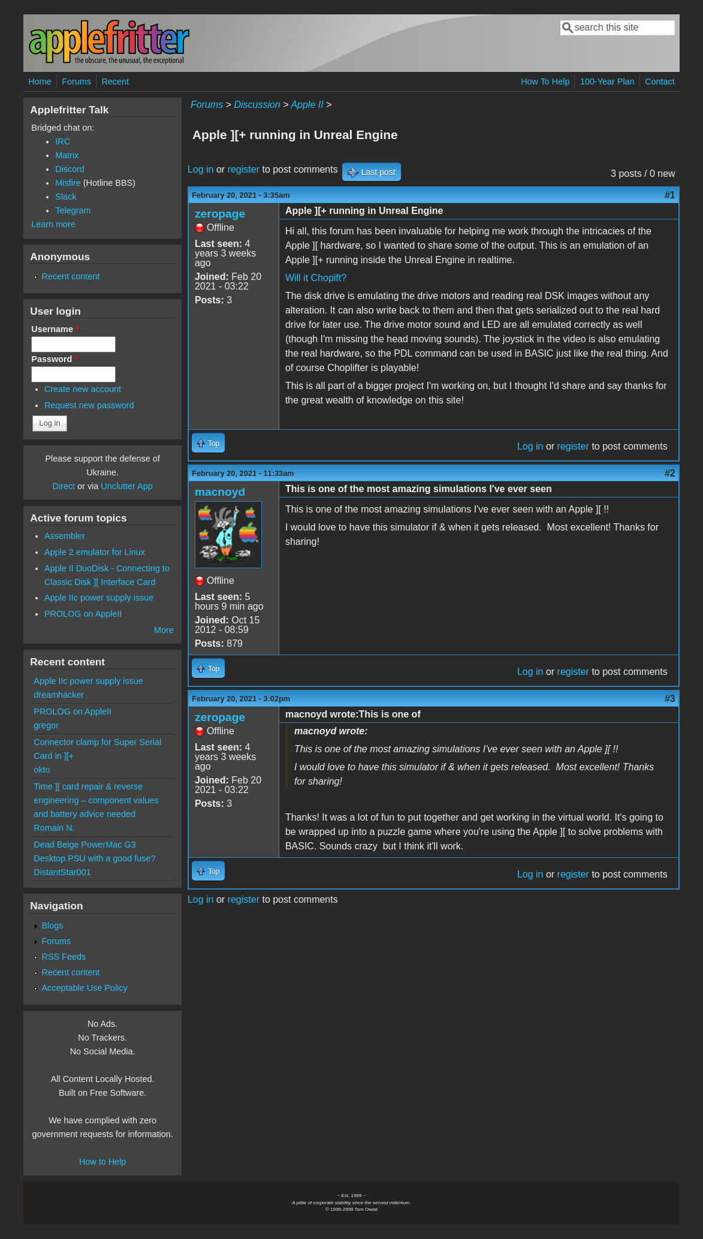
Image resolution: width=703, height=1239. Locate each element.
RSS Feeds (64, 956)
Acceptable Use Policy (85, 988)
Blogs (53, 925)
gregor (46, 725)
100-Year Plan (607, 81)
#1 (670, 195)
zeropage (220, 213)
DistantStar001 (62, 872)
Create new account (82, 389)
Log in (201, 169)
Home (39, 81)
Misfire (67, 183)
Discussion (257, 105)
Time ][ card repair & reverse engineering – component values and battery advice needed (96, 800)
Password (54, 359)
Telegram (72, 210)
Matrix (67, 155)
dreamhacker (59, 695)
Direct (64, 486)
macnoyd (220, 492)
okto (42, 769)
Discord (70, 169)
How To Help (545, 81)
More (164, 630)
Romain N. (54, 828)
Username (55, 329)
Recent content (71, 276)
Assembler (64, 536)
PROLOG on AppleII (83, 614)
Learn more (53, 224)
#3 (670, 699)
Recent (115, 81)
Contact (660, 81)
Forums (76, 81)
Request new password (89, 405)
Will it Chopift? (315, 278)
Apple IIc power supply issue (98, 597)
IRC (62, 141)
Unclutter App (126, 486)
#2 (670, 473)
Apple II (307, 105)
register (244, 169)
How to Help (102, 1161)
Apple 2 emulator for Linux (94, 552)
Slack (65, 196)
